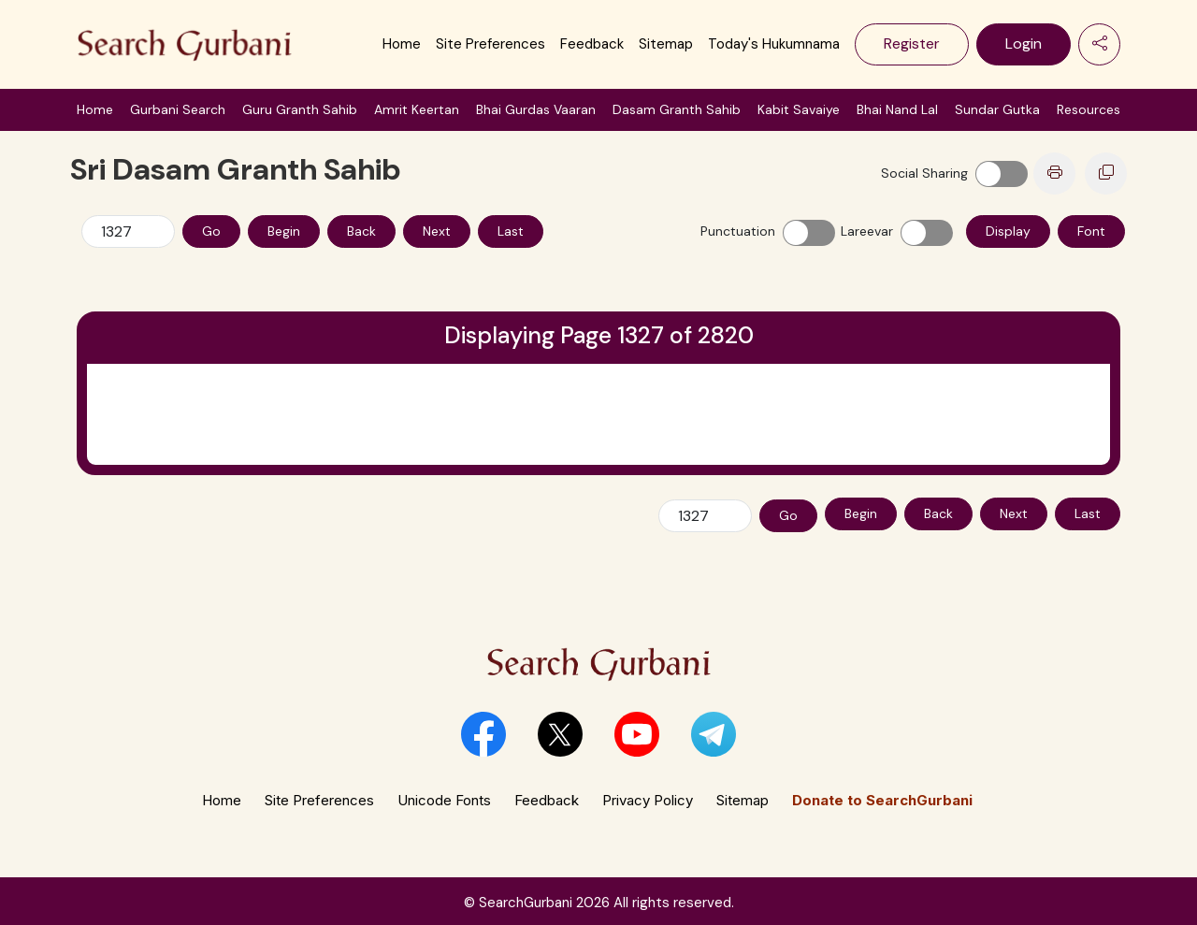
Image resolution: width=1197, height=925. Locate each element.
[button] (483, 730)
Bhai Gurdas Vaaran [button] (536, 109)
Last (511, 231)
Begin (283, 231)
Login (1023, 43)
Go (211, 231)
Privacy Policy (647, 796)
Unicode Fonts (444, 796)
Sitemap (666, 44)
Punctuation (737, 231)
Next (437, 231)
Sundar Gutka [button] (997, 109)
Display (1008, 231)
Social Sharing (924, 173)
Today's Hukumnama (774, 44)
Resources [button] (1088, 109)
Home (401, 44)
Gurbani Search (177, 109)
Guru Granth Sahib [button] (299, 109)
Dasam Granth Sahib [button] (677, 109)
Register (912, 43)
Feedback (592, 44)
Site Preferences (490, 44)
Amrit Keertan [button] (416, 109)
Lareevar (867, 231)
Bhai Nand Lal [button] (897, 109)
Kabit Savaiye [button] (798, 109)
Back (361, 231)
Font (1091, 231)
